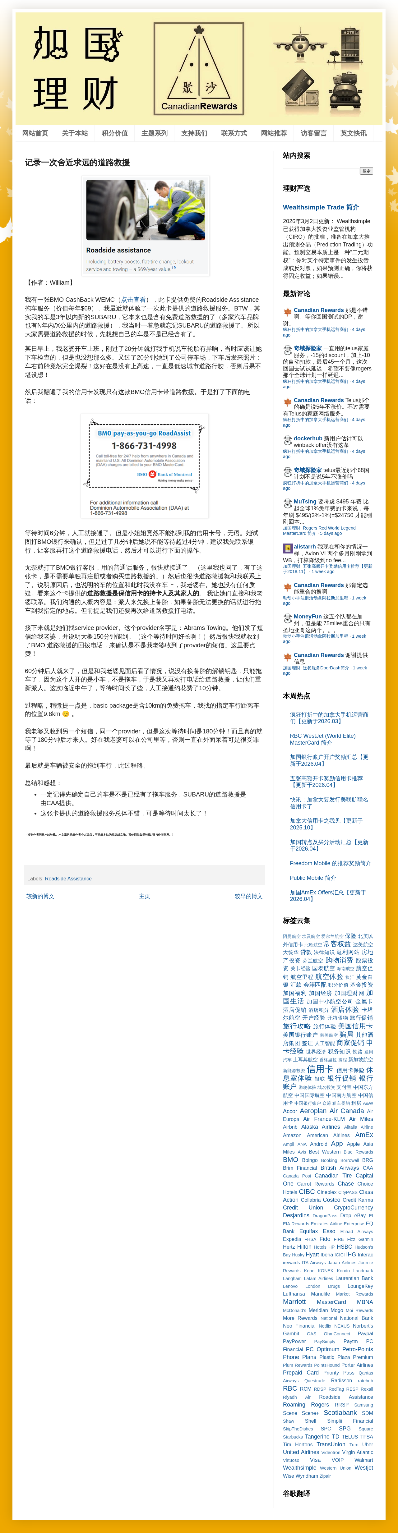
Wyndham (306, 1476)
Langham (292, 1278)
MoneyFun (308, 616)
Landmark (363, 1270)
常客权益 (337, 944)
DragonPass (325, 1215)
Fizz (351, 1239)
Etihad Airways (356, 1231)
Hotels (320, 1247)
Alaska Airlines (320, 1127)
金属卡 (364, 1001)
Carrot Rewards (315, 1183)
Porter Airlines (357, 1365)
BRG (367, 1160)
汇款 (296, 985)
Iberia (327, 1254)
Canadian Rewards (319, 310)
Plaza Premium (355, 1357)
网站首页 (35, 133)
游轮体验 (308, 1087)
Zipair (325, 1476)
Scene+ (310, 1413)
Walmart (363, 1460)
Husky (298, 1254)
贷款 (306, 952)
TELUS (350, 1436)
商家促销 (350, 1043)
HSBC (344, 1247)
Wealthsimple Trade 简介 (321, 207)
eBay (360, 1215)
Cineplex (327, 1192)
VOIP (338, 1460)
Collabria (311, 1200)
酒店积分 (319, 1010)
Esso (329, 1231)
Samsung (363, 1404)
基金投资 (361, 985)
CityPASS (348, 1192)
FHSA (310, 1239)
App (337, 1143)
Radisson (341, 1380)
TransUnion (331, 1444)
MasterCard (331, 1302)
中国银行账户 (307, 1103)
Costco (331, 1200)
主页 (144, 896)
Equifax (308, 1231)
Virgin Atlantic (357, 1452)
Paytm (351, 1341)
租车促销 (341, 1103)
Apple (353, 1144)
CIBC (307, 1192)
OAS (311, 1333)
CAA (368, 1168)
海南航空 (346, 968)
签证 (307, 1043)
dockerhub (308, 438)
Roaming (294, 1405)
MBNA (365, 1302)
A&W (368, 1103)
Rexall (367, 1389)
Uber (367, 1444)
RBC (290, 1388)
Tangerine (317, 1437)
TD (336, 1437)
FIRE (339, 1239)
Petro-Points (357, 1349)
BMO (290, 1160)
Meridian (318, 1310)
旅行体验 (324, 1026)
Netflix (325, 1326)
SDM (367, 1413)
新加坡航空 (360, 1059)
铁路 (358, 1051)
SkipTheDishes (298, 1428)
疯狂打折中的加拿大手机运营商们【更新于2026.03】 (329, 718)
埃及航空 (311, 936)
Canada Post (297, 1175)
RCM (306, 1389)
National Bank (356, 1318)
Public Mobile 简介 (313, 878)
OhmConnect (337, 1333)
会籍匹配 (314, 985)
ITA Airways (314, 1262)
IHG (351, 1254)
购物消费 (339, 960)
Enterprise (354, 1223)
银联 (320, 1078)
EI (371, 1215)
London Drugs (322, 1286)
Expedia (292, 1239)
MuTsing (305, 501)
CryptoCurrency (353, 1208)
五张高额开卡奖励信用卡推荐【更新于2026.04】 (326, 781)
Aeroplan (313, 1111)
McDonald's (294, 1310)
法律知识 (324, 952)
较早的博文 (249, 896)
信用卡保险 (350, 1070)
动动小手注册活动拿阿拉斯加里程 (315, 597)
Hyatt (312, 1254)
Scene (290, 1413)
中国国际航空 (309, 1095)
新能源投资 (294, 1070)
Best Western (325, 1151)
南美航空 (329, 1035)
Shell (310, 1421)
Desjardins (296, 1215)
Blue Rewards (358, 1152)
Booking (329, 1160)
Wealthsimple (300, 1468)
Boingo (309, 1160)
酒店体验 (345, 1009)
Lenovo (290, 1286)
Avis (302, 1152)
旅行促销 (361, 1018)
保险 (350, 936)
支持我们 (194, 133)
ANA (302, 1144)
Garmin (366, 1239)
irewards (291, 1262)
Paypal (365, 1333)
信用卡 (320, 1069)
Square (366, 1428)
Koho (309, 1270)
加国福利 (295, 993)
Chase (346, 1184)
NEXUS (342, 1326)
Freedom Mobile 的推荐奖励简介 (330, 863)
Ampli (288, 1144)
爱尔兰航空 (332, 936)
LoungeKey (360, 1286)
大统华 (291, 952)
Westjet (363, 1468)
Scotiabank (340, 1412)
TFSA (366, 1436)
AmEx (364, 1135)
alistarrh (305, 547)
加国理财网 (349, 993)
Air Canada (347, 1111)
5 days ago (331, 533)
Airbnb (290, 1127)
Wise (288, 1476)
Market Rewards (354, 1294)
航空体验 (329, 976)
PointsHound (327, 1365)
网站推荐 (274, 133)
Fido (324, 1239)
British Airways (340, 1168)
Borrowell (349, 1160)
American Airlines (328, 1135)
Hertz (289, 1247)
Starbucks (293, 1436)
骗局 (347, 1034)
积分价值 (115, 133)
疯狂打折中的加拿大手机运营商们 (315, 329)
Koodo (343, 1270)
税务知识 (339, 1052)
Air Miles (361, 1119)
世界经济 (316, 1051)
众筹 (326, 1103)
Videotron (330, 1452)
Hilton (304, 1247)
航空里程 (301, 977)
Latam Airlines (318, 1278)
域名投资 (326, 1087)
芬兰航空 (313, 960)
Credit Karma (358, 1200)
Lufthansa (294, 1294)
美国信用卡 (355, 1026)
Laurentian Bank (354, 1278)
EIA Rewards (296, 1223)
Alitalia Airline (358, 1127)
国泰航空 (323, 968)
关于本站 (75, 133)
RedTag (336, 1389)
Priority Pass (338, 1372)
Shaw (288, 1421)
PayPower (294, 1341)
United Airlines (301, 1452)
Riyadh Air (297, 1397)
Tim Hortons (298, 1444)
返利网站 (348, 952)
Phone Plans (299, 1357)
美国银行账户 (300, 1035)
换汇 (349, 977)
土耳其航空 (305, 1059)
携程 (342, 1059)
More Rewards (300, 1318)
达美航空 (363, 944)
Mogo (337, 1310)
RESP (352, 1389)
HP (331, 1247)
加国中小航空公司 (330, 1001)
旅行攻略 (297, 1026)
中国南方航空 (341, 1095)
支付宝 (344, 1087)
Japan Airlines (342, 1262)
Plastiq (327, 1357)
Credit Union (303, 1208)
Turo (354, 1444)
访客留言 (314, 133)
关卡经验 (300, 968)
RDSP (320, 1389)
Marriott (294, 1302)
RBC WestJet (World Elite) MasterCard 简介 (323, 739)
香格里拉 (328, 1059)
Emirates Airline (326, 1223)
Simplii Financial (350, 1421)
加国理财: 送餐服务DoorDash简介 (316, 667)
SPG (345, 1428)
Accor (290, 1111)
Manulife (320, 1294)
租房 (356, 1103)
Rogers (320, 1405)
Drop (345, 1215)
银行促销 (342, 1078)
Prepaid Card (301, 1373)
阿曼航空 (292, 936)
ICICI (340, 1254)
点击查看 (133, 299)
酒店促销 (295, 1010)
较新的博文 (40, 896)
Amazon (292, 1135)
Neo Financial (299, 1326)
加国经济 (321, 993)
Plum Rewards (297, 1365)
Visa (315, 1460)
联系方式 (234, 133)
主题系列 (154, 133)
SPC (326, 1428)
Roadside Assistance (68, 878)
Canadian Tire (333, 1176)
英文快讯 (353, 133)
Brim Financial (300, 1168)
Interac (365, 1254)
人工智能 (325, 1043)
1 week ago (323, 571)
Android (318, 1144)
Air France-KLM (324, 1119)
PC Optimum (323, 1349)
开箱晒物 (337, 1018)
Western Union (335, 1468)
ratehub (365, 1380)
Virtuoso (291, 1460)
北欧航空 (313, 944)
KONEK (325, 1270)
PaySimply (325, 1341)
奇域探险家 (308, 348)
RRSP (342, 1404)
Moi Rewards (359, 1310)
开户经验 (314, 1018)
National (329, 1318)
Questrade (314, 1380)
